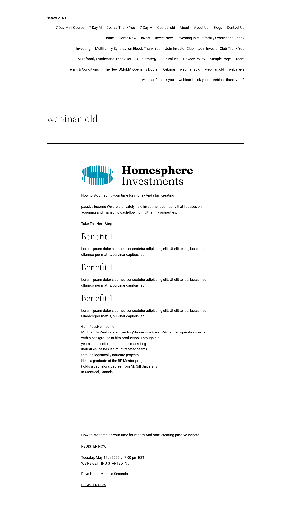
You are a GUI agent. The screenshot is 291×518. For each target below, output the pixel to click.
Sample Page (220, 59)
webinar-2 (236, 69)
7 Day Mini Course (70, 27)
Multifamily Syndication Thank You (105, 59)
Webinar (168, 69)
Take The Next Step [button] (96, 224)
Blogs (217, 27)
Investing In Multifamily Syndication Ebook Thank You (118, 48)
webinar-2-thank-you (158, 80)
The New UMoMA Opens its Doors (131, 69)
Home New (127, 38)
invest (145, 38)
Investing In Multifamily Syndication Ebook (211, 38)
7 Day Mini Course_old (157, 27)
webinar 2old (190, 69)
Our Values (170, 59)
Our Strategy (147, 59)
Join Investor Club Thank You (221, 48)
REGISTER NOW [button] (93, 446)
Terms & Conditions (83, 69)
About (184, 27)
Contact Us (235, 27)
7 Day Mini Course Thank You (112, 27)
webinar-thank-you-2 (228, 80)
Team (239, 59)
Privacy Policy (194, 59)
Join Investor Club (179, 48)
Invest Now (164, 38)
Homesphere (56, 17)
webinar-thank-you (193, 80)
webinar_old (214, 69)
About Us (201, 27)
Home (109, 38)
